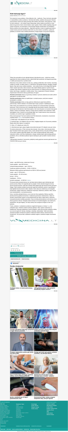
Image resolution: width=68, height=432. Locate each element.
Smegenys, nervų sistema (5, 410)
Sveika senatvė (34, 408)
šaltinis (20, 117)
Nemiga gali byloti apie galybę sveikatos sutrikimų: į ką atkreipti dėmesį (45, 353)
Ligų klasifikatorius (17, 429)
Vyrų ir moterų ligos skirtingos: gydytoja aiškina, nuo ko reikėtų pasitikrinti (21, 375)
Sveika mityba (50, 407)
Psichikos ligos (3, 423)
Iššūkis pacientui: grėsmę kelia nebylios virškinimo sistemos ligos (45, 330)
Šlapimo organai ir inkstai (5, 411)
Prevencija (17, 253)
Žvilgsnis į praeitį (35, 407)
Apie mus (8, 429)
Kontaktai (26, 429)
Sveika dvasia (50, 413)
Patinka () (14, 246)
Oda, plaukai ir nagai (4, 416)
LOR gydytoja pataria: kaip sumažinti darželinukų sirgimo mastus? (44, 288)
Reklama (55, 10)
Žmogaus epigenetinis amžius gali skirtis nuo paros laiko (21, 353)
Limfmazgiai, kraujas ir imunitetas (7, 417)
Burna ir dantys (3, 422)
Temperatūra (18, 409)
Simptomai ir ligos (20, 404)
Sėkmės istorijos (50, 414)
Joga (48, 411)
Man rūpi (3, 403)
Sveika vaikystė (34, 405)
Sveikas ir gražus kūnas (52, 408)
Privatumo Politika (35, 429)
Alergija (17, 405)
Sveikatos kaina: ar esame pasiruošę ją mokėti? (21, 288)
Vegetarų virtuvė (50, 410)
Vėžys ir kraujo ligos (19, 406)
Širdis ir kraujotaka (4, 405)
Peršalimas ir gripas (19, 408)
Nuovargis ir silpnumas (20, 416)
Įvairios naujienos (31, 256)
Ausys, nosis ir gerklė (4, 420)
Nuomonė (49, 426)
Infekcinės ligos (19, 417)
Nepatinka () (22, 246)
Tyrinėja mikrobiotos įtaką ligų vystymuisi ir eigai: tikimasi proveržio (22, 330)
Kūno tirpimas (18, 410)
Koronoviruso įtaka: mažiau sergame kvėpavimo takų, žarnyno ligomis (44, 398)
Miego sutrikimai (19, 415)
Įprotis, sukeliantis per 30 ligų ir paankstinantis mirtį (19, 398)
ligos (21, 253)
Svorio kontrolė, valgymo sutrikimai (22, 412)
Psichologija (34, 404)
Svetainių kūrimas (48, 431)
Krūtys (2, 418)
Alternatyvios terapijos (52, 405)
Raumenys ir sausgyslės (5, 413)
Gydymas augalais (51, 403)
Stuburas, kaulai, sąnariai (5, 412)
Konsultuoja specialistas (23, 426)
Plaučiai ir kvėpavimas (5, 406)
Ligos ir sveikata (5, 402)
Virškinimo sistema (4, 407)
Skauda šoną (18, 411)
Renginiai (3, 426)
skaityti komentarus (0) (15, 259)
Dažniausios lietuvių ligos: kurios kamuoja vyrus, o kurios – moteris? (44, 375)
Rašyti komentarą (25, 259)
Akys (2, 419)
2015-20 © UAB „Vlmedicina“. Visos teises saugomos (26, 431)
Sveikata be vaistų (51, 402)
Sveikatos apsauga (21, 256)
